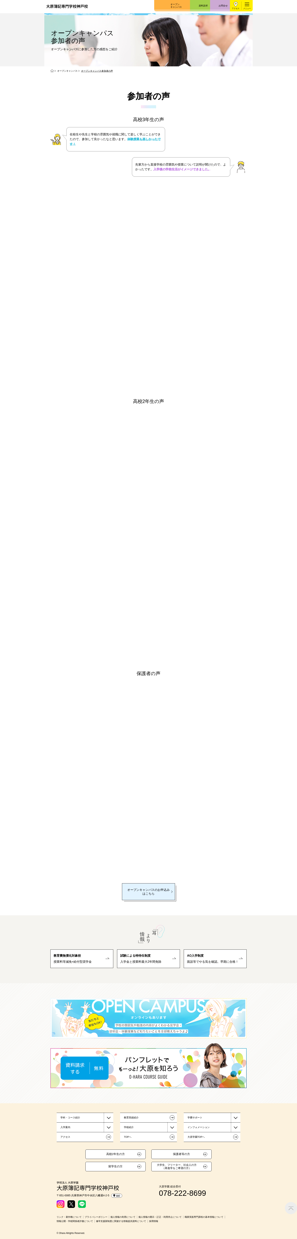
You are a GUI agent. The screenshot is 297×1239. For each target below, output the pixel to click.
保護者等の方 (181, 1154)
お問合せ (223, 5)
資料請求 (203, 5)
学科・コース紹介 (70, 1117)
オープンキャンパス (176, 5)
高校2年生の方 (115, 1154)
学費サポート (195, 1117)
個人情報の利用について (122, 1217)
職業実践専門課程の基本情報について (204, 1217)
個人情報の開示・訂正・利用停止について (160, 1217)
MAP (116, 1195)
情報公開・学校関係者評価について (75, 1221)
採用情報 (153, 1221)
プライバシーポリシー (96, 1217)
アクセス (235, 8)
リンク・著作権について (69, 1217)
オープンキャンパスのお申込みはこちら (148, 891)
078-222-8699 (182, 1193)
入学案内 (65, 1127)
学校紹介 (129, 1127)
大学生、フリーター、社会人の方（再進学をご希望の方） (177, 1166)
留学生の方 (115, 1166)
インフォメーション (199, 1127)
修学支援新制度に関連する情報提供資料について (121, 1221)
